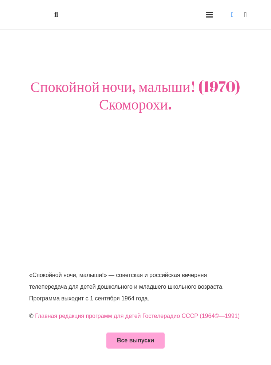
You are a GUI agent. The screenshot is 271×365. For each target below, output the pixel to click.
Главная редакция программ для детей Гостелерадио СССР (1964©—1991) (137, 316)
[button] (56, 14)
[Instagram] (245, 14)
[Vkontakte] (232, 14)
